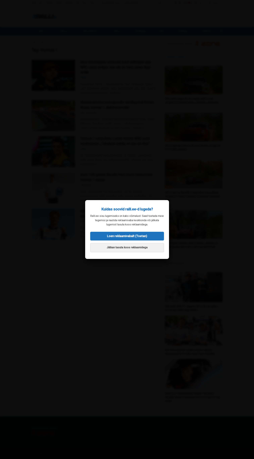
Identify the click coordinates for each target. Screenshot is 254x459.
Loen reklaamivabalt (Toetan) (127, 236)
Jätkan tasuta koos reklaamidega (127, 247)
